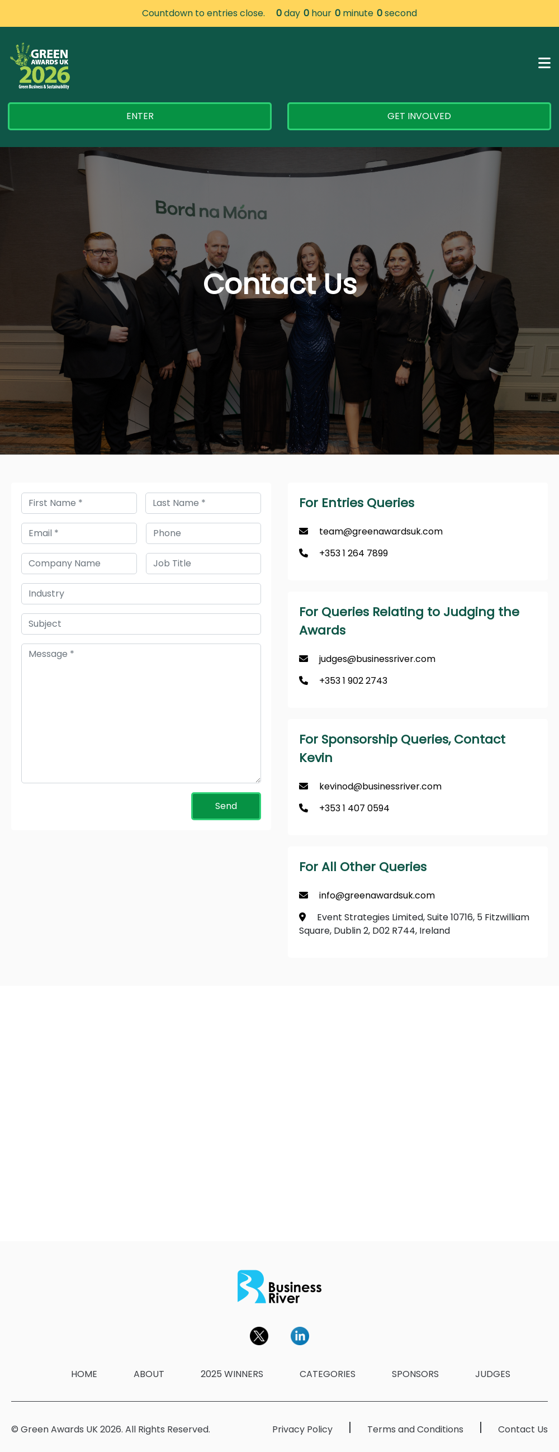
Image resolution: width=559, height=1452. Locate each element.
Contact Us (523, 1429)
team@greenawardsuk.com (381, 531)
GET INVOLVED (419, 116)
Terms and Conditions (415, 1429)
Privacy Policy (302, 1429)
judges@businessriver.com (377, 658)
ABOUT (149, 1374)
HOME (84, 1374)
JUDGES (492, 1374)
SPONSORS (415, 1374)
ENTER (140, 116)
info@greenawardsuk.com (377, 895)
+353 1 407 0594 (354, 808)
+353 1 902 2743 (353, 680)
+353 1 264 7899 (353, 553)
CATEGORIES (328, 1374)
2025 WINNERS (232, 1374)
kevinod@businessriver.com (380, 786)
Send (226, 806)
